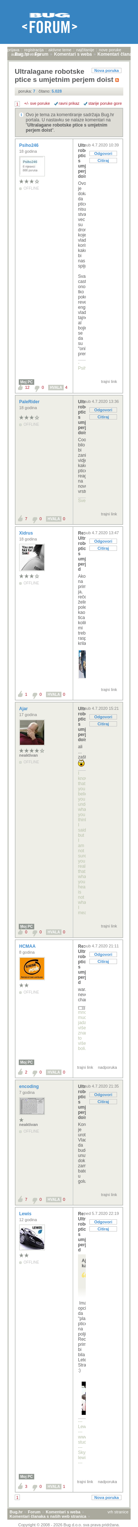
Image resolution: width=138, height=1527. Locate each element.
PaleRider (30, 401)
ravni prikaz (69, 103)
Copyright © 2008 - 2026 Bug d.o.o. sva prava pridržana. (69, 1525)
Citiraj (103, 160)
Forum (34, 1512)
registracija (33, 50)
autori (16, 54)
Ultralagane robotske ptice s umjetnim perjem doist (82, 161)
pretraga (33, 54)
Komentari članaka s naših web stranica (48, 1516)
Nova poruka (106, 70)
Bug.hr (16, 1512)
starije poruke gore (105, 103)
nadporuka (107, 1067)
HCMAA (28, 946)
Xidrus (26, 533)
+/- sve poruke (37, 103)
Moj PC (26, 382)
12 (27, 387)
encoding (29, 1086)
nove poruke (110, 50)
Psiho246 (29, 145)
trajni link (109, 381)
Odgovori (103, 153)
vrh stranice (117, 1512)
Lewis (26, 1213)
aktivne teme (60, 50)
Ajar (24, 708)
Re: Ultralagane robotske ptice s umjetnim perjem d (82, 551)
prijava (13, 50)
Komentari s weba (63, 1512)
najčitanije (85, 50)
